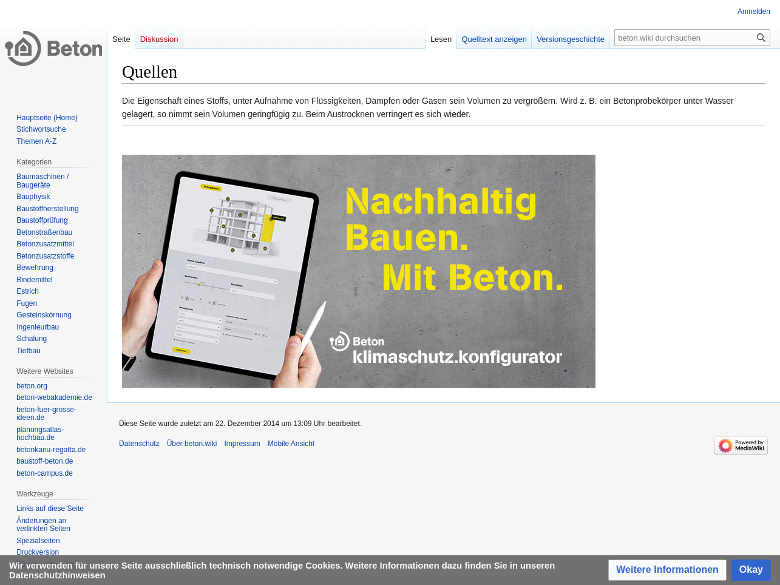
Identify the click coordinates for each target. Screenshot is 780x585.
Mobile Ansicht (291, 443)
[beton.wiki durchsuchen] (692, 37)
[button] (667, 570)
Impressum (242, 443)
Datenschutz (139, 443)
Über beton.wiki (192, 443)
